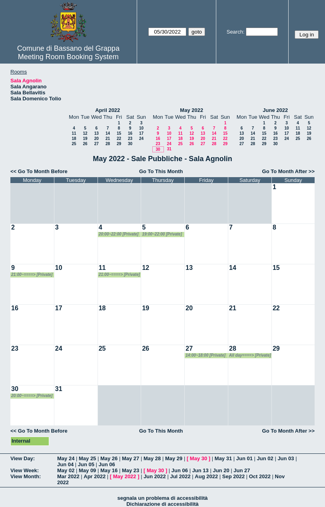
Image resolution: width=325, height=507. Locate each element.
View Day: (22, 458)
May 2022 (191, 110)
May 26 (109, 458)
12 (85, 133)
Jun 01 (244, 458)
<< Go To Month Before (39, 171)
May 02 (65, 470)
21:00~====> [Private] (31, 274)
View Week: (24, 470)
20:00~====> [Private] (31, 395)
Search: (236, 32)
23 (130, 138)
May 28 (152, 458)
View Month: (25, 476)
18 (74, 138)
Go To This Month (161, 171)
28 (108, 144)
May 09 (87, 470)
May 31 (223, 458)
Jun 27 (241, 470)
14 (108, 133)
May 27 (130, 458)
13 (96, 133)
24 (141, 138)
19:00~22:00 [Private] (162, 234)
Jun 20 (221, 470)
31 (169, 149)
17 (141, 133)
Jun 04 (65, 464)
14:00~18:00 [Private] (205, 355)
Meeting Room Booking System (68, 57)
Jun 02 (265, 458)
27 (96, 144)
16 (130, 133)
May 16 (109, 470)
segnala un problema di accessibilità (162, 498)
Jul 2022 (180, 476)
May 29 (173, 458)
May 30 (198, 458)
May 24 (65, 458)
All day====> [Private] (250, 355)
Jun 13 (200, 470)
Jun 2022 (155, 476)
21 (108, 138)
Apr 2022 (95, 476)
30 (130, 144)
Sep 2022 (233, 476)
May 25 (87, 458)
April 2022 (107, 110)
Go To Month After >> (288, 171)
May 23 (130, 470)
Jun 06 (107, 464)
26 (85, 144)
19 (85, 138)
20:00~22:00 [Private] (119, 234)
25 (74, 144)
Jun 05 (86, 464)
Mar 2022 (68, 476)
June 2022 (275, 110)
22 (119, 138)
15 (119, 133)
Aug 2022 (206, 476)
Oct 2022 (260, 476)
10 (141, 128)
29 (119, 144)
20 (96, 138)
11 (74, 133)
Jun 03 (285, 458)
